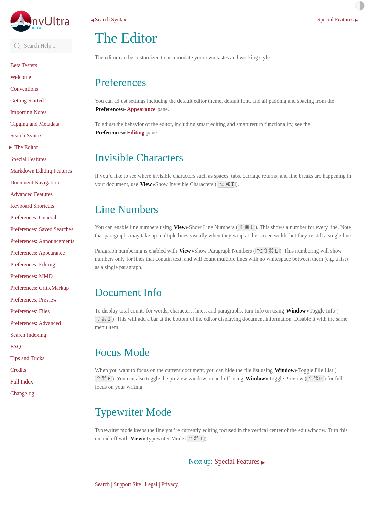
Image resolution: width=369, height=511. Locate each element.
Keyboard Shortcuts (32, 206)
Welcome (20, 77)
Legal (151, 484)
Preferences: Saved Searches (41, 229)
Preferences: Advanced (35, 323)
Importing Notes (28, 112)
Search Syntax (26, 136)
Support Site (127, 484)
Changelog (22, 393)
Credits (18, 370)
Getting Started (27, 100)
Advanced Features (31, 194)
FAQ (15, 346)
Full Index (21, 382)
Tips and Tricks (27, 358)
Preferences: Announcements (42, 241)
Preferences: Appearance (37, 253)
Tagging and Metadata (34, 124)
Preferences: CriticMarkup (39, 288)
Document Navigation (34, 182)
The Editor (26, 147)
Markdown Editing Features (41, 171)
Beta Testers (23, 65)
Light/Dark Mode (360, 6)
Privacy (169, 484)
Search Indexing (28, 335)
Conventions (24, 89)
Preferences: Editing (32, 264)
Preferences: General (33, 218)
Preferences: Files (30, 311)
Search (102, 484)
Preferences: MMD (31, 276)
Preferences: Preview (33, 300)
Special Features (28, 159)
